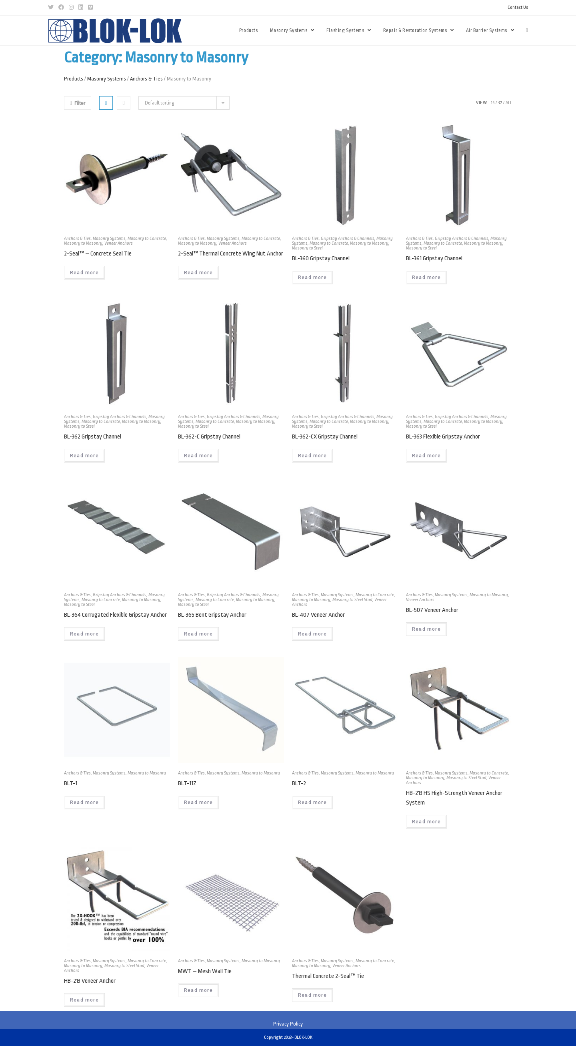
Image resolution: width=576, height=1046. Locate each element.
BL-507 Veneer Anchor (432, 610)
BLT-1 (70, 783)
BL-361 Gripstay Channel (434, 258)
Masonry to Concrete (147, 238)
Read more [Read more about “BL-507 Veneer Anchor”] (426, 629)
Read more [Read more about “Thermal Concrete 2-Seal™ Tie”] (312, 995)
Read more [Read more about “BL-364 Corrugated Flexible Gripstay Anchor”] (84, 634)
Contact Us (518, 7)
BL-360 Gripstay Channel (321, 258)
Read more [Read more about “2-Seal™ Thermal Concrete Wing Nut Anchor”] (198, 273)
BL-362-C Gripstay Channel (209, 436)
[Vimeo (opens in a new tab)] (90, 8)
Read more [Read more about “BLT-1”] (84, 802)
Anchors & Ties (146, 79)
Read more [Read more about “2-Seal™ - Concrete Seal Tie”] (84, 273)
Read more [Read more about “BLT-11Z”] (198, 802)
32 (500, 102)
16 (492, 102)
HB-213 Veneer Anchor (90, 981)
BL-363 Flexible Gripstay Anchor (443, 436)
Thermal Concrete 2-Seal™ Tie (328, 976)
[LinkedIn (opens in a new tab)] (81, 8)
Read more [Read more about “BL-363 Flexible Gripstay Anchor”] (426, 456)
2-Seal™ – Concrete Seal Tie (98, 253)
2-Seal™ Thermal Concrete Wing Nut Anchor (230, 253)
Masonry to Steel (307, 248)
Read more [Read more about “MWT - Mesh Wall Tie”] (198, 990)
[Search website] (527, 30)
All (509, 102)
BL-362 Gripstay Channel (92, 436)
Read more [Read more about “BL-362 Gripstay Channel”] (84, 456)
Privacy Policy (288, 1024)
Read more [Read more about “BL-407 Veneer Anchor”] (312, 634)
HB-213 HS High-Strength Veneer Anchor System (454, 798)
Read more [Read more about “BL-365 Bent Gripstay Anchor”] (198, 634)
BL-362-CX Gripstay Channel (325, 436)
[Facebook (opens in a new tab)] (61, 8)
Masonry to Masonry (83, 243)
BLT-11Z (187, 783)
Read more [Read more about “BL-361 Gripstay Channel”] (426, 277)
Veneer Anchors (118, 243)
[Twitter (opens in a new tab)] (52, 8)
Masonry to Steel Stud (352, 599)
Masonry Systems (106, 79)
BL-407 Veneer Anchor (318, 615)
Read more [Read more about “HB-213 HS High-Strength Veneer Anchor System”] (426, 822)
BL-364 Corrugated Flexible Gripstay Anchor (115, 615)
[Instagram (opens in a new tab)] (71, 8)
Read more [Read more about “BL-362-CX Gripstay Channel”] (312, 456)
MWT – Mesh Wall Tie (205, 971)
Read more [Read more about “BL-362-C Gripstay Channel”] (198, 456)
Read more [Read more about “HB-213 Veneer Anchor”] (84, 1000)
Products (73, 79)
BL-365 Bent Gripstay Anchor (212, 615)
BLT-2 (299, 783)
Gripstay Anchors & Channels (347, 238)
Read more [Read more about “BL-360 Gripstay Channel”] (312, 277)
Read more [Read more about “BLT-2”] (312, 802)
